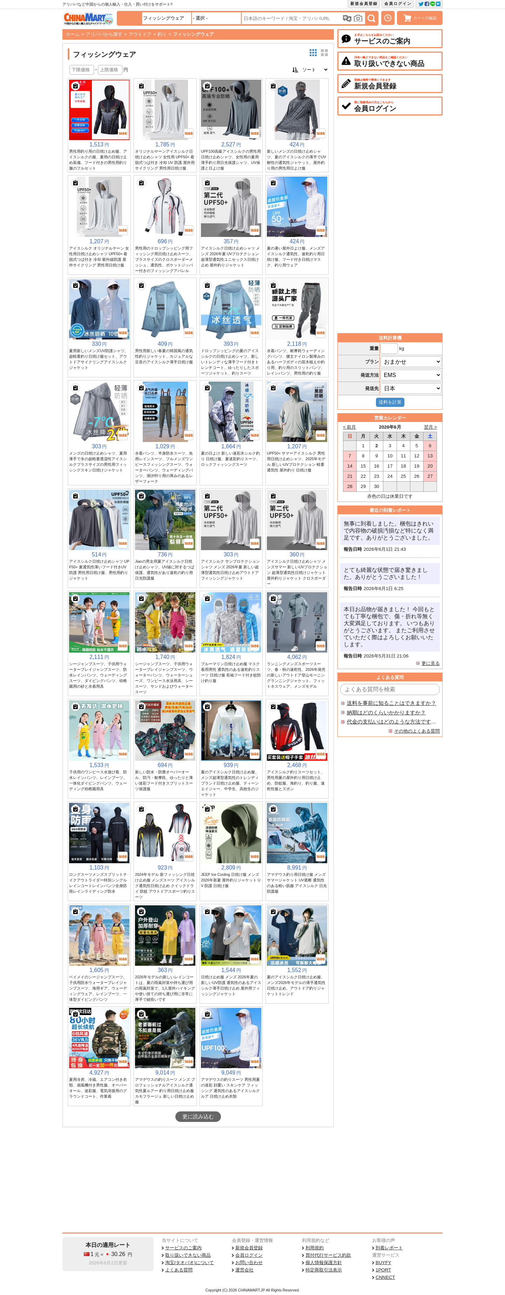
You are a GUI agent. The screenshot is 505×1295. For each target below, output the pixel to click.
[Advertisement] (198, 1180)
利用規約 (314, 1247)
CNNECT (385, 1277)
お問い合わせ (249, 1262)
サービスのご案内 (183, 1247)
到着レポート (389, 1247)
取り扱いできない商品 (188, 1255)
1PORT (383, 1270)
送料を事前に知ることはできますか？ (391, 703)
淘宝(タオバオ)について (189, 1262)
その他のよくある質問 (417, 731)
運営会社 (244, 1270)
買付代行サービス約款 (328, 1255)
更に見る (431, 663)
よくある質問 (179, 1270)
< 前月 (349, 427)
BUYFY (383, 1262)
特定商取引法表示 (323, 1270)
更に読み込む (198, 1116)
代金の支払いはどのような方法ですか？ (392, 722)
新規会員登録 (364, 3)
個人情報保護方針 (323, 1262)
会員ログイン (398, 3)
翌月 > (430, 427)
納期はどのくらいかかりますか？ (386, 712)
